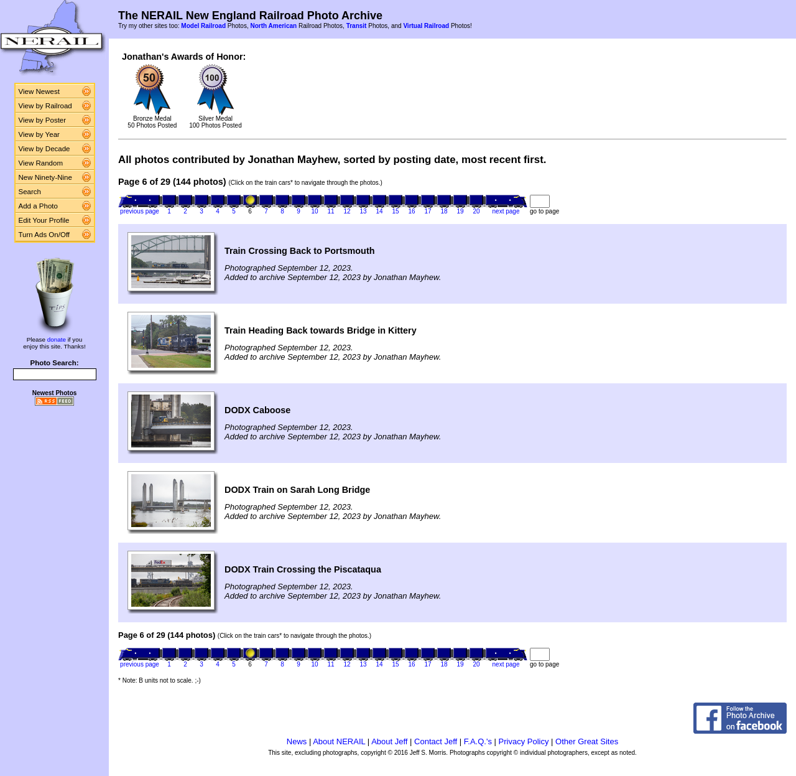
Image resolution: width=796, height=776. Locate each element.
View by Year (39, 134)
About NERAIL (339, 741)
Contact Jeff (435, 741)
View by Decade (44, 148)
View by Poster (43, 120)
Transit (356, 25)
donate (56, 339)
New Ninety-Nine (45, 177)
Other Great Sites (586, 741)
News (297, 741)
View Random (41, 163)
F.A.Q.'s (478, 741)
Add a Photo (38, 206)
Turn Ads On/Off (44, 234)
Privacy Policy (524, 741)
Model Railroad (203, 25)
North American (273, 25)
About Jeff (389, 741)
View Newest (39, 91)
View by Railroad (45, 106)
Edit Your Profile (44, 220)
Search (30, 191)
